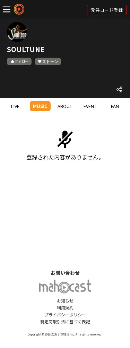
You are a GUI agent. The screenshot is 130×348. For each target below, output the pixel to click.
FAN (115, 106)
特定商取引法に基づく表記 (65, 321)
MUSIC (40, 106)
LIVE (15, 106)
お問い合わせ (65, 272)
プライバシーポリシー (65, 314)
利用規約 (65, 307)
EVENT (90, 106)
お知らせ (65, 301)
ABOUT (65, 106)
